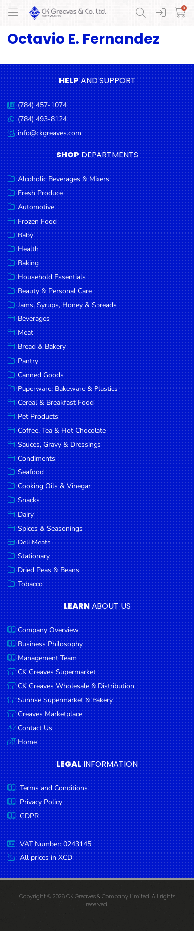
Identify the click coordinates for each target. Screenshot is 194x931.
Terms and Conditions (54, 788)
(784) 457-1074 (42, 105)
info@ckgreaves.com (49, 133)
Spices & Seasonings (50, 528)
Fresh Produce (40, 193)
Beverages (34, 318)
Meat (25, 332)
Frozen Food (37, 221)
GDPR (29, 816)
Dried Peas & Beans (48, 570)
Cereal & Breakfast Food (56, 402)
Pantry (28, 361)
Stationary (34, 556)
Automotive (36, 207)
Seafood (31, 472)
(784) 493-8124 (42, 119)
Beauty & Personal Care (55, 291)
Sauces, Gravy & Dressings (59, 444)
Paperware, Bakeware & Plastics (68, 388)
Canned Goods (41, 375)
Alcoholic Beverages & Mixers (63, 179)
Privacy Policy (41, 802)
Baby (25, 235)
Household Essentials (52, 277)
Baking (28, 263)
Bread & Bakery (42, 346)
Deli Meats (34, 542)
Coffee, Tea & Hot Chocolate (62, 430)
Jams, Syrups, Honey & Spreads (67, 305)
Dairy (26, 514)
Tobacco (30, 584)
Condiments (36, 458)
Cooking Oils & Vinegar (54, 486)
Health (28, 249)
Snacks (29, 500)
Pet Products (38, 416)
